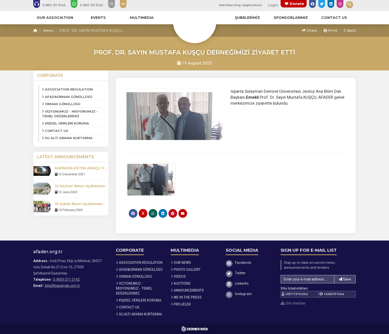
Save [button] (345, 279)
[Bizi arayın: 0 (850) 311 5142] (53, 5)
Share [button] (309, 30)
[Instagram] (249, 293)
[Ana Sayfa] (194, 21)
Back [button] (350, 30)
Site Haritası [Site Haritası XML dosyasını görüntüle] (293, 303)
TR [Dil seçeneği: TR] (111, 4)
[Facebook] (249, 262)
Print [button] (330, 30)
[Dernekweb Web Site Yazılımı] (194, 329)
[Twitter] (249, 273)
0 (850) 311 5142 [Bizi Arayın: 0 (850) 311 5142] (66, 279)
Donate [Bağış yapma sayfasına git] (297, 3)
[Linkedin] (249, 283)
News (48, 30)
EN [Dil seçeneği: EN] (123, 4)
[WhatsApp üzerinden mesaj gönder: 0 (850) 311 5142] (90, 5)
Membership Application (240, 5)
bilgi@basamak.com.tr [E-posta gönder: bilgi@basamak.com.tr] (62, 286)
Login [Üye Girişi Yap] (273, 5)
